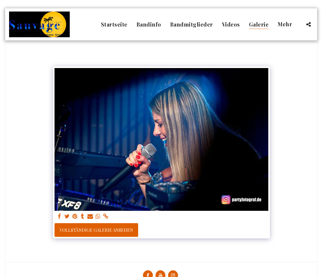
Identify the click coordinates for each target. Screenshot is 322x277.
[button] (308, 24)
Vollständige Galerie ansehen (96, 230)
